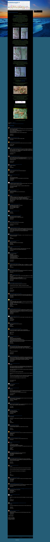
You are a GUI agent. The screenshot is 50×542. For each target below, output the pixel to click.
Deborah (11, 477)
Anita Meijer (11, 308)
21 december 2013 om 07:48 (17, 328)
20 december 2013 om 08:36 (17, 127)
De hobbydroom (12, 182)
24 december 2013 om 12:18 (28, 488)
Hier (15, 120)
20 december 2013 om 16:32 (14, 252)
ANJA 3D (11, 494)
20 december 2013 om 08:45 (15, 137)
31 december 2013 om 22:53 (15, 510)
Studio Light (21, 123)
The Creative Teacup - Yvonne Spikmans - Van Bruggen (17, 488)
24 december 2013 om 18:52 (16, 494)
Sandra (11, 383)
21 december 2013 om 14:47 (15, 345)
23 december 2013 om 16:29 (16, 437)
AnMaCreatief (23, 80)
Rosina (11, 345)
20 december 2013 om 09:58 (16, 169)
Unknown (11, 169)
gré (10, 252)
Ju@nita (11, 363)
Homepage (20, 537)
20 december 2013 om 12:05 (17, 215)
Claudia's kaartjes (12, 415)
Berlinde (11, 409)
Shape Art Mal (25, 61)
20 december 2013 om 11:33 (16, 204)
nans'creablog (12, 328)
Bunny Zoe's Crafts (22, 81)
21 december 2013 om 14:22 (15, 336)
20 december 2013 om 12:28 (16, 227)
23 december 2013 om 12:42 (16, 431)
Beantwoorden (11, 139)
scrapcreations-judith (13, 483)
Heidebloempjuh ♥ (14, 2)
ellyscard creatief (12, 164)
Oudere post (30, 537)
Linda (10, 336)
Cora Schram (11, 127)
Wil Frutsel (11, 263)
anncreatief (11, 431)
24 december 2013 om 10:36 (15, 477)
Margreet (11, 269)
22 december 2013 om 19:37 (15, 409)
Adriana (11, 510)
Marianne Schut (12, 293)
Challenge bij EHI (23, 24)
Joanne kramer (12, 215)
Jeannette (11, 227)
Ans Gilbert (11, 246)
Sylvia (10, 221)
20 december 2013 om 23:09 (16, 308)
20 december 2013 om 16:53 (16, 269)
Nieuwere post (10, 537)
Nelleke (11, 137)
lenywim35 (11, 204)
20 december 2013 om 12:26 (15, 221)
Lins (10, 465)
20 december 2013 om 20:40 (17, 293)
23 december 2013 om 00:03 (18, 415)
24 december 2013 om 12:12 (19, 483)
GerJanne (11, 299)
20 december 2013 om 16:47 (16, 263)
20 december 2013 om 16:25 (16, 246)
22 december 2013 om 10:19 (15, 383)
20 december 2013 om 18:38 (16, 274)
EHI (15, 123)
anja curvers (11, 437)
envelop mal (22, 40)
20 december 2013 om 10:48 (17, 182)
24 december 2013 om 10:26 (14, 465)
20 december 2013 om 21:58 (16, 299)
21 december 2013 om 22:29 (16, 363)
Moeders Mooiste (18, 123)
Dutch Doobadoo (12, 123)
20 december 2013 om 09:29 (18, 164)
